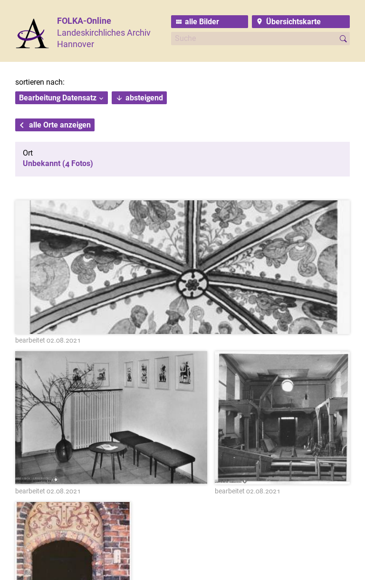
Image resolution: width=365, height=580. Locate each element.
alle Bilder (202, 21)
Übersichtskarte (293, 21)
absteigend (144, 97)
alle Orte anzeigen (60, 124)
